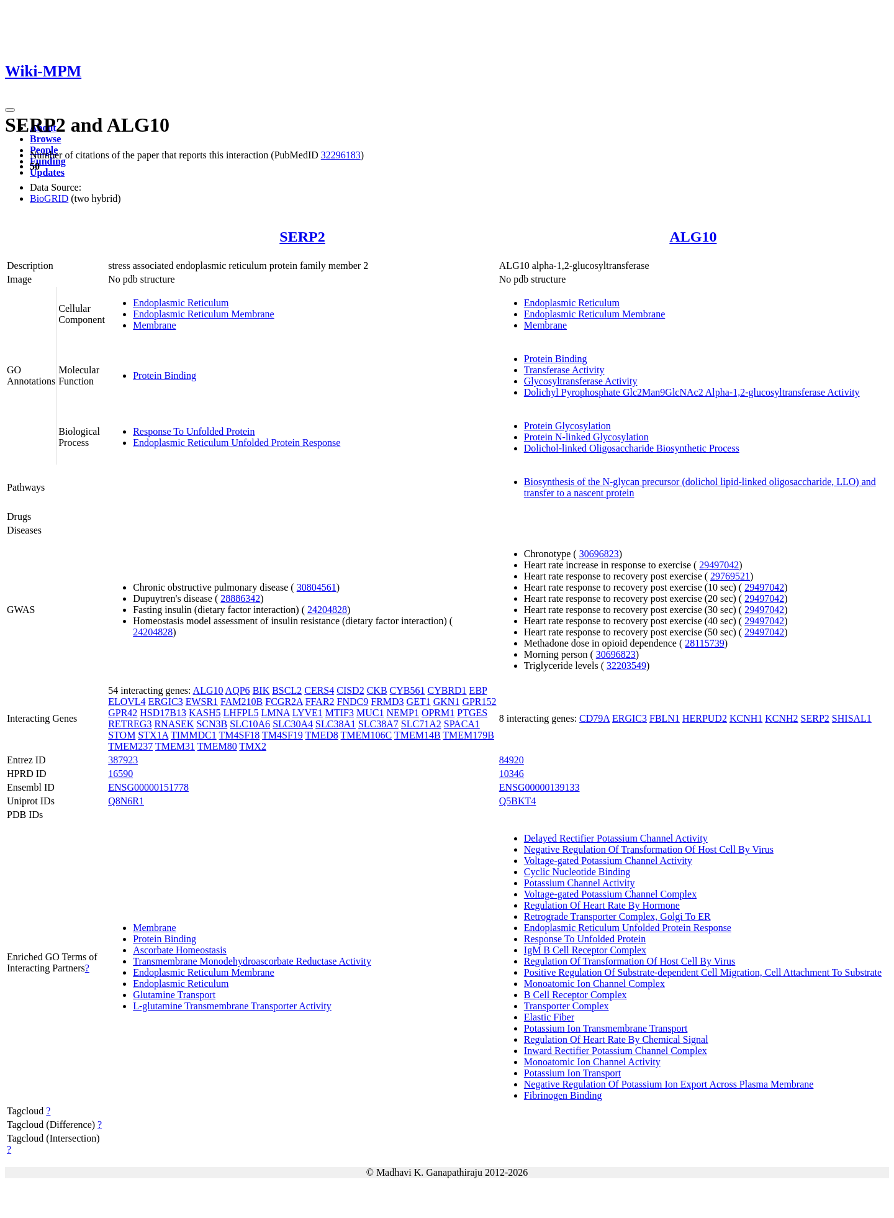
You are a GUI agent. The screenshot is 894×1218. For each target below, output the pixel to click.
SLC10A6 (250, 724)
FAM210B (241, 701)
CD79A (594, 718)
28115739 (704, 643)
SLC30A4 (293, 724)
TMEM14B (417, 735)
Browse (45, 139)
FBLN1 (664, 718)
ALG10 (692, 237)
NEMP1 (402, 712)
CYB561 (407, 690)
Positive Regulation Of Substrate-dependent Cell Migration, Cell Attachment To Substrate (703, 972)
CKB (377, 690)
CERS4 (319, 690)
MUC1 (370, 712)
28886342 (240, 598)
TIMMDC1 (194, 735)
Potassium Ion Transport (572, 1073)
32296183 (341, 155)
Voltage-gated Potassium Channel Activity (608, 860)
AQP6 (237, 690)
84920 (511, 760)
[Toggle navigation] (10, 110)
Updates (47, 172)
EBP (478, 690)
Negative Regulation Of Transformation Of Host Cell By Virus (649, 849)
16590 (120, 773)
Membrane (154, 325)
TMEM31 (175, 746)
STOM (121, 735)
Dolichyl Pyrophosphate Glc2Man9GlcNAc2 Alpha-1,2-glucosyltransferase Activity (692, 392)
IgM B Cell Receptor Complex (585, 950)
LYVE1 (307, 712)
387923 (123, 760)
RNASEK (174, 724)
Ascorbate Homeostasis (180, 950)
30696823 (599, 553)
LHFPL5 (241, 712)
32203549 (626, 665)
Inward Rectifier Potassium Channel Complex (615, 1050)
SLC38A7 (378, 724)
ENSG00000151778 (148, 787)
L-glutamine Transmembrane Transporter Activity (232, 1006)
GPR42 (122, 712)
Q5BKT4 (517, 801)
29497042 (719, 565)
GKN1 (446, 701)
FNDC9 (353, 701)
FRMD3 (387, 701)
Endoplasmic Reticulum (180, 303)
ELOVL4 (126, 701)
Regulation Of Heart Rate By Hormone (602, 905)
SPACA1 (462, 724)
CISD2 (350, 690)
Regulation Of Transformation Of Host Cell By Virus (630, 961)
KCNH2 (781, 718)
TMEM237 (130, 746)
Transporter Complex (566, 1006)
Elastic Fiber (549, 1017)
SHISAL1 (852, 718)
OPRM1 (438, 712)
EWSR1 (202, 701)
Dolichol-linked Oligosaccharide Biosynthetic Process (631, 448)
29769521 (730, 576)
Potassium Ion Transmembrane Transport (606, 1028)
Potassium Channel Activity (579, 883)
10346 (511, 773)
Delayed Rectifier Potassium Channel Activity (616, 838)
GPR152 (479, 701)
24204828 (327, 609)
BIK (261, 690)
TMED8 (321, 735)
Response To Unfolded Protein (194, 431)
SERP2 (302, 237)
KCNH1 (745, 718)
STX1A (153, 735)
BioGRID (49, 198)
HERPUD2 (704, 718)
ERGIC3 (165, 701)
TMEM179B (468, 735)
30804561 (316, 587)
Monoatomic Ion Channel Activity (592, 1062)
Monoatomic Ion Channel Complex (594, 983)
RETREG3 (129, 724)
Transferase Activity (564, 370)
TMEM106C (366, 735)
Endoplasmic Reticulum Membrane (203, 314)
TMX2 (252, 746)
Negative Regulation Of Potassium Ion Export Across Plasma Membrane (669, 1084)
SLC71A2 (421, 724)
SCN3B (211, 724)
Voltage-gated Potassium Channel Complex (610, 894)
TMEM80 (217, 746)
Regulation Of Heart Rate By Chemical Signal (616, 1039)
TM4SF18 (239, 735)
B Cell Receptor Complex (575, 994)
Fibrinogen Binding (563, 1095)
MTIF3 (339, 712)
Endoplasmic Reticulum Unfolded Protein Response (236, 442)
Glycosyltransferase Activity (581, 381)
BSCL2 (287, 690)
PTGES (472, 712)
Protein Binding (164, 375)
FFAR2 (320, 701)
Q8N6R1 (126, 801)
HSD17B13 (163, 712)
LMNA (275, 712)
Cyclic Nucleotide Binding (577, 871)
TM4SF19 (282, 735)
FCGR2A (283, 701)
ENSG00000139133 (539, 787)
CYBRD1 (446, 690)
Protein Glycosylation (567, 425)
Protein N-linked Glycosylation (586, 437)
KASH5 (205, 712)
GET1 (419, 701)
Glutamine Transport (174, 994)
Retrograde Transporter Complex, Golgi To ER (617, 916)
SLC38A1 (335, 724)
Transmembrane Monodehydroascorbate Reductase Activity (252, 961)
